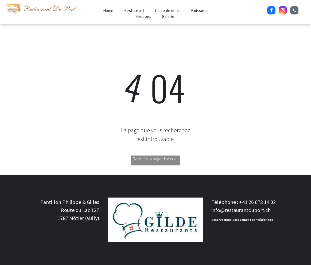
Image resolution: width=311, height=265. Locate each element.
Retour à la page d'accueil (155, 158)
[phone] (294, 11)
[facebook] (271, 11)
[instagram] (283, 11)
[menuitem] (108, 11)
